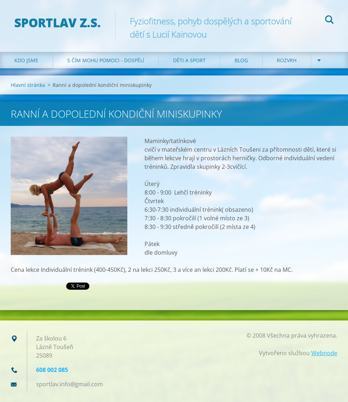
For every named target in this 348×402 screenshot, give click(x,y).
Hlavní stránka (28, 85)
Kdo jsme (26, 60)
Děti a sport (189, 60)
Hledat (329, 20)
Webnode (324, 353)
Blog (241, 60)
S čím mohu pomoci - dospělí (105, 60)
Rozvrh (286, 60)
